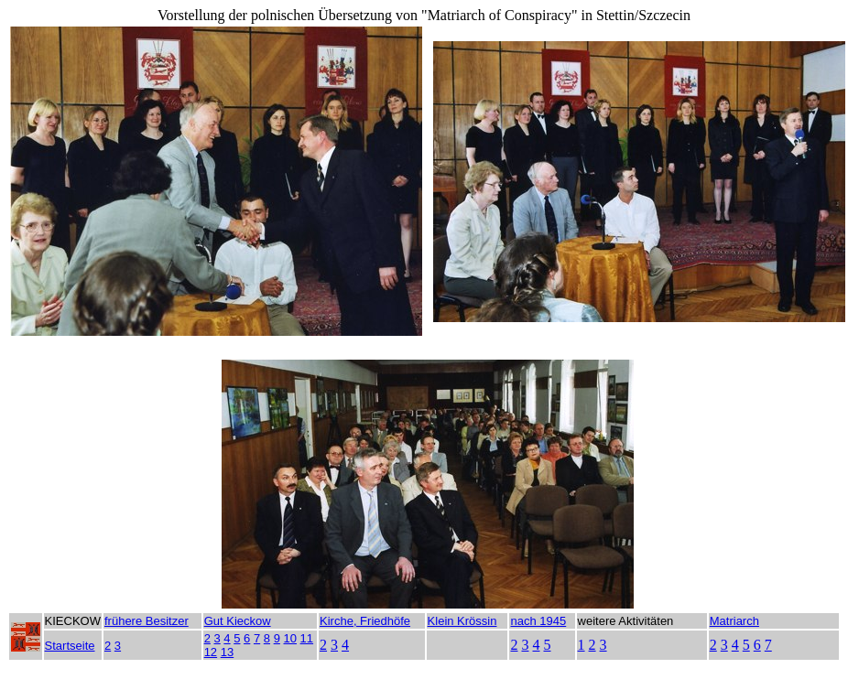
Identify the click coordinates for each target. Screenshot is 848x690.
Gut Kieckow (237, 621)
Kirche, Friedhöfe (365, 621)
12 (210, 652)
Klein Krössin (462, 621)
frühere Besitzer (146, 621)
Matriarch (734, 621)
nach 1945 (538, 621)
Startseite (70, 645)
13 (227, 652)
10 (290, 638)
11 (306, 638)
